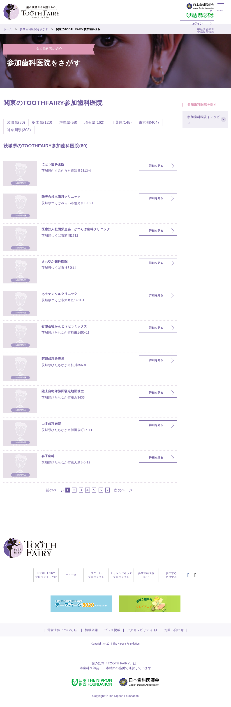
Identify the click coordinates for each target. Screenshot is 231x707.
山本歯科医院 (51, 423)
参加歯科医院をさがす (34, 29)
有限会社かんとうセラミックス (64, 326)
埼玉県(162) (94, 122)
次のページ (123, 490)
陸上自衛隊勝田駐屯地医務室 (63, 391)
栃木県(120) (42, 122)
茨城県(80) (16, 122)
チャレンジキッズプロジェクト (121, 575)
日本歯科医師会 (87, 668)
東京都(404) (149, 122)
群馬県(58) (68, 122)
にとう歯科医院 (53, 164)
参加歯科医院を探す (204, 106)
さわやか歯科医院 (54, 261)
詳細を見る (156, 166)
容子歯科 (48, 456)
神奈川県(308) (19, 130)
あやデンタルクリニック (59, 294)
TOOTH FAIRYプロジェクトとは (46, 575)
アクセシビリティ (140, 630)
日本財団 (109, 668)
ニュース (71, 575)
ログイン (197, 23)
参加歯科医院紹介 (146, 575)
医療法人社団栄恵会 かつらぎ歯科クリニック (76, 229)
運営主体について (60, 630)
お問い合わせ (174, 630)
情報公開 (91, 630)
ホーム (7, 29)
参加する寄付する (171, 575)
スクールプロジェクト (96, 575)
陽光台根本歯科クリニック (61, 196)
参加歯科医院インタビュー (204, 125)
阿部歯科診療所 (53, 358)
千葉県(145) (121, 122)
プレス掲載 (112, 630)
